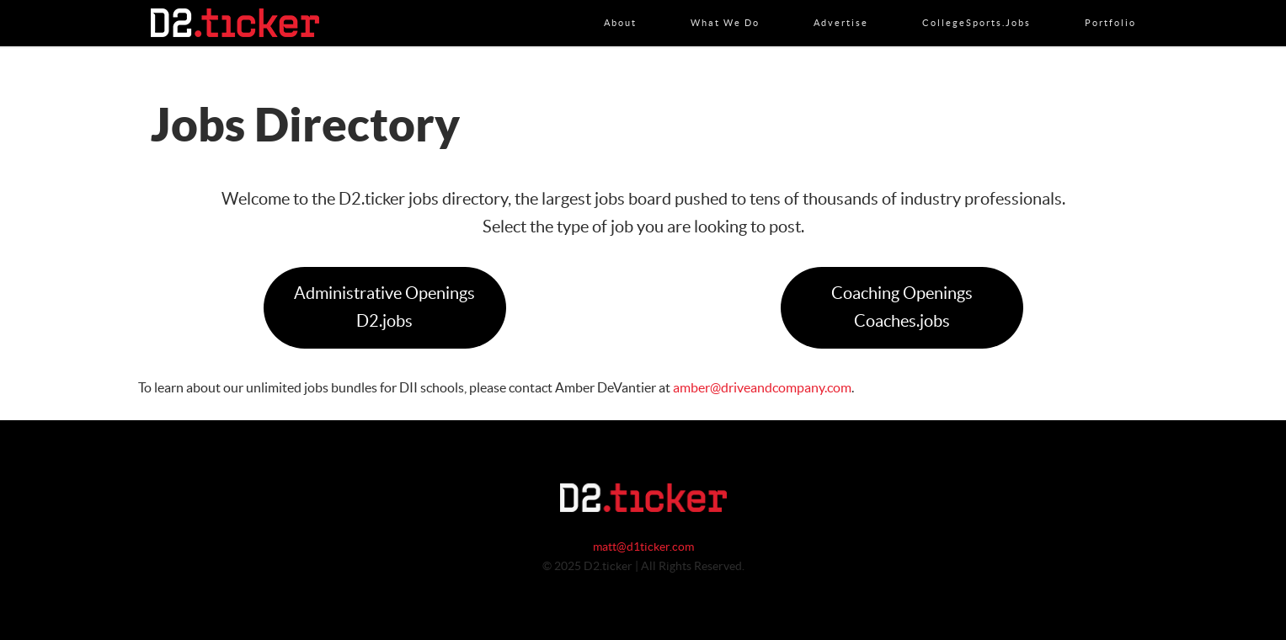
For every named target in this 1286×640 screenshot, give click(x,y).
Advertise (841, 6)
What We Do (725, 6)
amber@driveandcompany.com (762, 388)
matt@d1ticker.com (643, 547)
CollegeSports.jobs (976, 6)
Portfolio (1110, 6)
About (620, 6)
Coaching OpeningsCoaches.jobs (902, 307)
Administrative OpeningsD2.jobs (384, 307)
